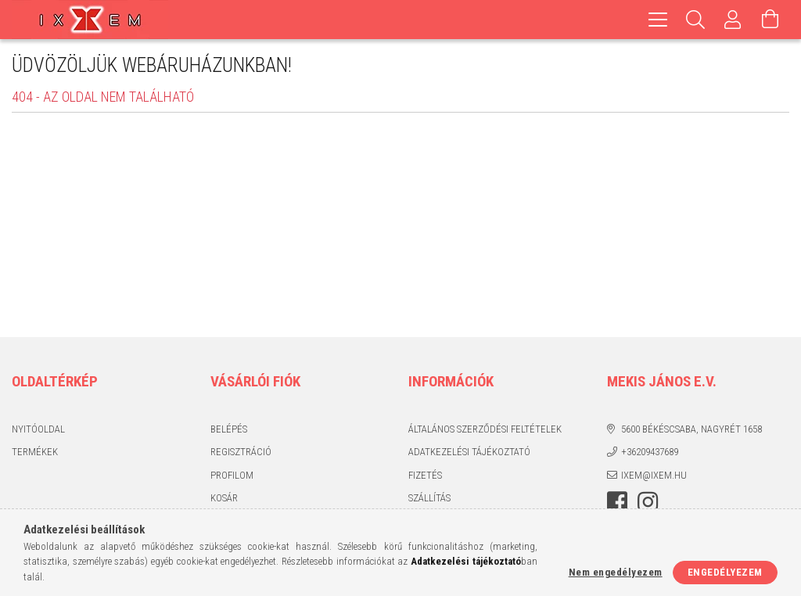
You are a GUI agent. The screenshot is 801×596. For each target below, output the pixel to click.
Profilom (231, 475)
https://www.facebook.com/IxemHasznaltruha (617, 502)
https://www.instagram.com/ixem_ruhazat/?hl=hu (648, 502)
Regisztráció (240, 452)
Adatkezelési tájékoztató (469, 452)
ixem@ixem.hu (654, 475)
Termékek (35, 452)
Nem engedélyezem (616, 572)
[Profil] (733, 19)
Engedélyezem (725, 572)
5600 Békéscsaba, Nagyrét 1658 (691, 429)
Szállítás (429, 498)
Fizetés (425, 475)
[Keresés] (695, 19)
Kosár (224, 498)
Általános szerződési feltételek (485, 429)
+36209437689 (649, 452)
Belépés (228, 429)
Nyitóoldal (38, 429)
